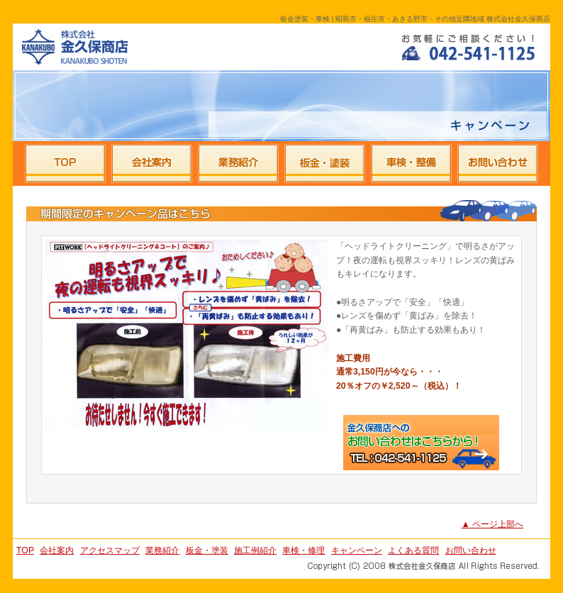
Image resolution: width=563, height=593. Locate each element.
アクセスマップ (110, 550)
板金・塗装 (207, 550)
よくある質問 (413, 550)
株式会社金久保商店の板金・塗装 (324, 163)
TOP (25, 550)
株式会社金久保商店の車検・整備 (411, 163)
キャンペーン (356, 550)
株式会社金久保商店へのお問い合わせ (497, 163)
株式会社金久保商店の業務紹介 (238, 163)
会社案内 (57, 550)
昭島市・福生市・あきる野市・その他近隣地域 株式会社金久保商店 (71, 46)
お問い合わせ (470, 550)
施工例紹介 (255, 550)
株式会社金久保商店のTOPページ (65, 163)
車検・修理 (303, 550)
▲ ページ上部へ (492, 524)
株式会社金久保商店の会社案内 (151, 163)
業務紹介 (162, 550)
